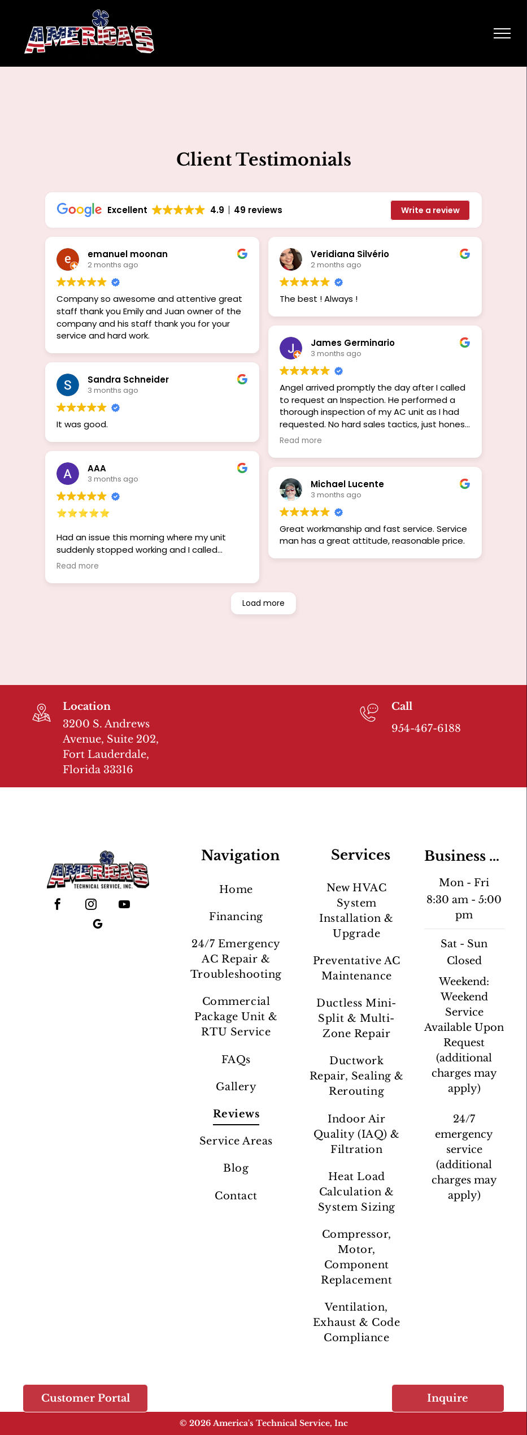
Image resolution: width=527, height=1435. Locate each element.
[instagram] (90, 906)
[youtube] (124, 906)
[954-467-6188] (369, 723)
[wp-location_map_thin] (41, 723)
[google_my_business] (97, 925)
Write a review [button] (430, 210)
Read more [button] (77, 566)
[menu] (502, 33)
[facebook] (57, 906)
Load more (263, 603)
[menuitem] (236, 889)
